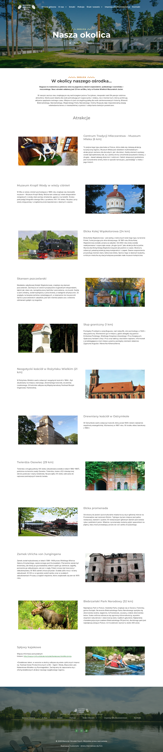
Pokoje (81, 7)
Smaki (72, 7)
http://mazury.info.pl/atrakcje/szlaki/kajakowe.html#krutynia (47, 656)
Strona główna (49, 7)
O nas (62, 7)
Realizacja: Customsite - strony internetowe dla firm (81, 746)
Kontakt (136, 7)
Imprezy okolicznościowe (117, 7)
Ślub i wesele (95, 7)
